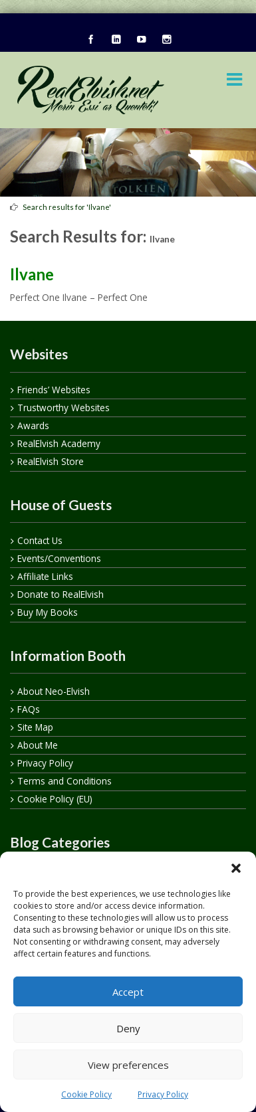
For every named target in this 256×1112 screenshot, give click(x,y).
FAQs (28, 709)
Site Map (35, 727)
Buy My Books (47, 612)
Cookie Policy (86, 1094)
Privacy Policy (163, 1094)
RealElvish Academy (58, 443)
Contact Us (40, 540)
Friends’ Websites (53, 389)
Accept (128, 991)
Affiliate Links (45, 576)
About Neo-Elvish (53, 691)
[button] (236, 868)
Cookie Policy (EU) (54, 798)
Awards (33, 425)
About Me (37, 745)
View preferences (128, 1064)
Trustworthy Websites (63, 407)
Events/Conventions (59, 558)
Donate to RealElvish (60, 594)
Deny (128, 1028)
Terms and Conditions (64, 781)
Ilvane (32, 274)
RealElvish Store (50, 461)
